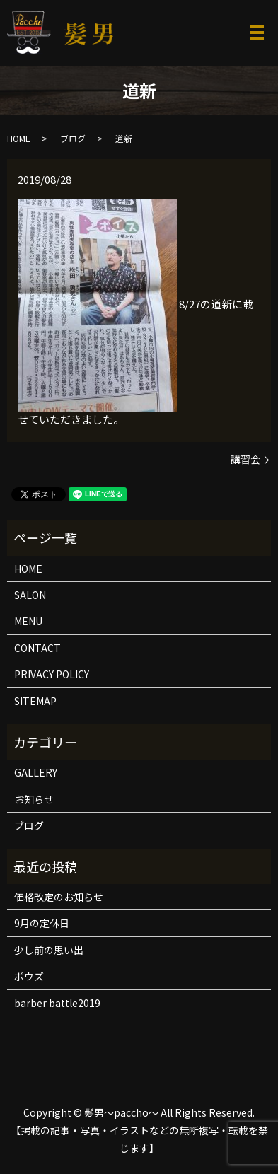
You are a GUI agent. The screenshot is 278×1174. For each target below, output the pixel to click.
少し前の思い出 (48, 950)
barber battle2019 (57, 1003)
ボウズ (29, 976)
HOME (18, 138)
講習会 (245, 459)
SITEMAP (35, 701)
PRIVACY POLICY (51, 674)
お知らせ (34, 799)
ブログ (73, 138)
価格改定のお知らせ (58, 897)
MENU (28, 621)
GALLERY (35, 772)
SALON (30, 595)
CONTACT (37, 648)
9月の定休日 (41, 923)
